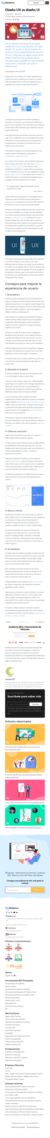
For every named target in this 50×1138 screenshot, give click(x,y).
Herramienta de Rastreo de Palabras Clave (20, 995)
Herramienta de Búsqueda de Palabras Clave (20, 992)
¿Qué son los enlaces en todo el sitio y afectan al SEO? (24, 1115)
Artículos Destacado (29, 16)
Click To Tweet (37, 191)
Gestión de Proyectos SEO (14, 1042)
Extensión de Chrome (12, 1025)
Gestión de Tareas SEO (13, 1044)
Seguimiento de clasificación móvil (17, 1036)
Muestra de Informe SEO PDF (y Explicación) (20, 1106)
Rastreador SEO (10, 1003)
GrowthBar (9, 1033)
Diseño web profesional (14, 16)
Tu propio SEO (10, 1028)
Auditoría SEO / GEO (12, 1000)
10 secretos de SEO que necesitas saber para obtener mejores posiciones (23, 776)
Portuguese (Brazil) (11, 1079)
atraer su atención (37, 410)
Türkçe (21, 1079)
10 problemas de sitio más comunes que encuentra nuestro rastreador (23, 1102)
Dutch (31, 1076)
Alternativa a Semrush (12, 1055)
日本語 (26, 1076)
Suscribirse (35, 704)
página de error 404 (36, 582)
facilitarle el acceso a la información (29, 402)
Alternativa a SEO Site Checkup (16, 1058)
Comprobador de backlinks (14, 984)
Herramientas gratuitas (13, 1030)
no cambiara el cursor (18, 218)
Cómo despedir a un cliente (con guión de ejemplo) (23, 828)
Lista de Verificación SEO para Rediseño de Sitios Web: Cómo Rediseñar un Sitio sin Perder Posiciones (24, 1110)
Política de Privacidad (18, 1127)
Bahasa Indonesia (11, 1076)
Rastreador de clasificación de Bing (17, 1022)
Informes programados (13, 1039)
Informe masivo (10, 986)
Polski (36, 1076)
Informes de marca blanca (14, 1006)
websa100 (18, 14)
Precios (7, 1071)
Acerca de (8, 1068)
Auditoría (37, 890)
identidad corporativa (15, 174)
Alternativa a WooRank (13, 1060)
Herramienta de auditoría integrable (17, 989)
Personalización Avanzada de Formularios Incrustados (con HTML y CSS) (24, 1093)
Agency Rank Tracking (13, 1016)
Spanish (34, 1074)
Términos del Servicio (33, 1127)
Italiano (20, 1076)
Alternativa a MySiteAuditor (15, 1052)
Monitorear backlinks (12, 998)
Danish (21, 1074)
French (39, 1074)
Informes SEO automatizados (15, 1019)
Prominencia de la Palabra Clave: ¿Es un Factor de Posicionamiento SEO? (22, 748)
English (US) (14, 1074)
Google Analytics (16, 461)
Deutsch (27, 1074)
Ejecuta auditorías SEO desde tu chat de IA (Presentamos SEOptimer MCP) (20, 1088)
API (6, 1009)
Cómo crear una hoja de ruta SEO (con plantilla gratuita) (24, 803)
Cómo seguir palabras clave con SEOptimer (20, 1098)
